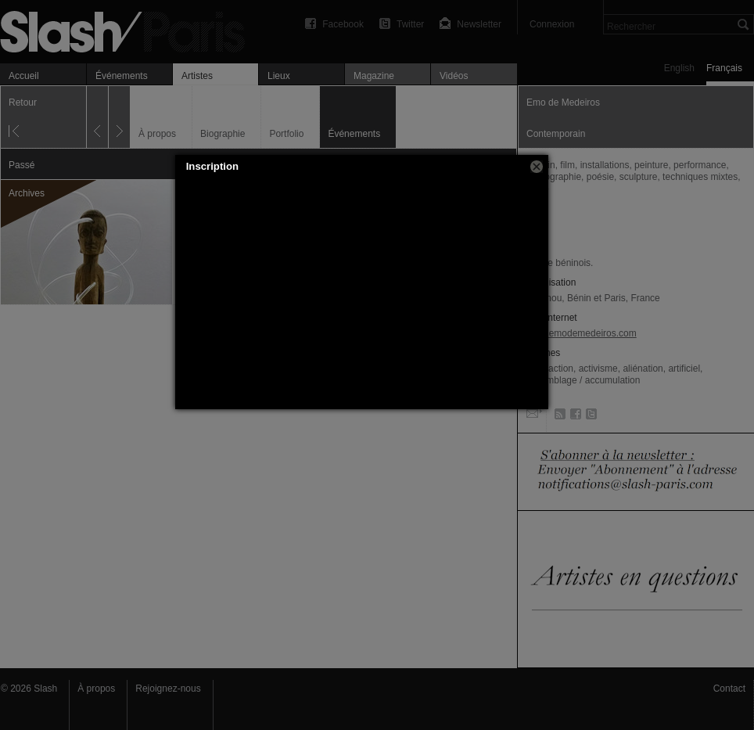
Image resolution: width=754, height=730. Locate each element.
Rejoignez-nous (167, 688)
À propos (96, 688)
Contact (729, 688)
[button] (536, 166)
